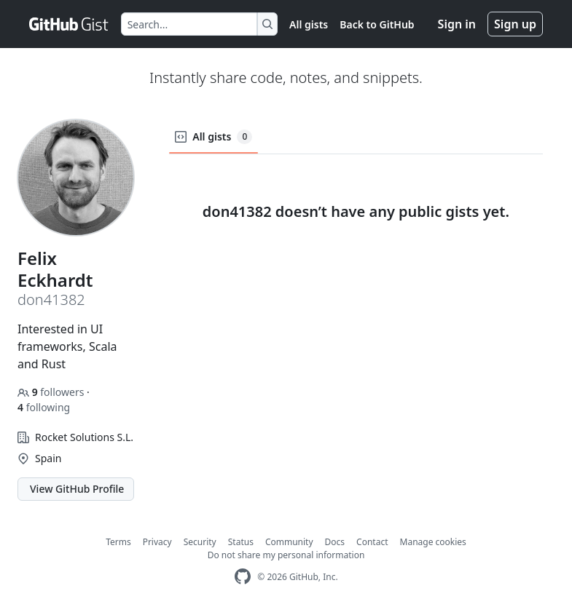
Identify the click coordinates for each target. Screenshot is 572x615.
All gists (308, 24)
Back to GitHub (377, 24)
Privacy (157, 542)
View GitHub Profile (77, 489)
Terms (118, 542)
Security (200, 542)
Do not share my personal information (286, 555)
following (43, 407)
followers (52, 392)
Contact (372, 542)
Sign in (457, 24)
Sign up (515, 24)
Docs (335, 542)
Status (241, 542)
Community (289, 542)
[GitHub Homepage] (242, 577)
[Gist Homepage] (69, 24)
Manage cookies (433, 542)
